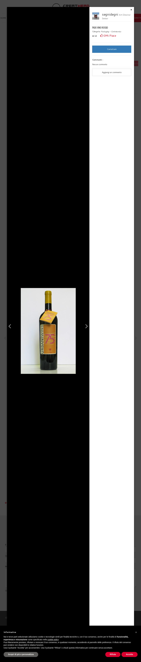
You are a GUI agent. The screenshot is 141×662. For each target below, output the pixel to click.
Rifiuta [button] (113, 654)
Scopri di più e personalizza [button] (21, 654)
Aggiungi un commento (112, 72)
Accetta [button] (129, 654)
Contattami (111, 49)
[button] (136, 632)
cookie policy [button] (53, 639)
